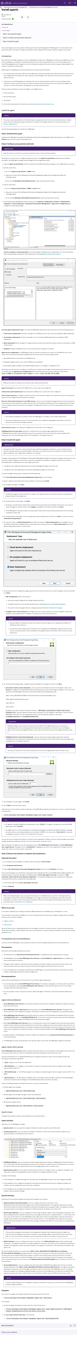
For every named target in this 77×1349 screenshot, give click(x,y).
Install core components (24, 902)
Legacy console (9, 921)
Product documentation (17, 3)
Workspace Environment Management (15, 7)
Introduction (6, 27)
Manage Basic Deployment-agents (50, 254)
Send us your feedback (9, 1332)
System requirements (10, 124)
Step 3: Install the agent (12, 41)
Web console (8, 924)
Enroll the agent (57, 608)
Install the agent (7, 30)
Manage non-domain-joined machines (37, 85)
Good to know (47, 841)
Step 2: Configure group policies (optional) (18, 38)
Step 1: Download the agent (13, 34)
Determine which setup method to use (42, 104)
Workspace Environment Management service (44, 7)
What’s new (7, 932)
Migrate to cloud (62, 911)
